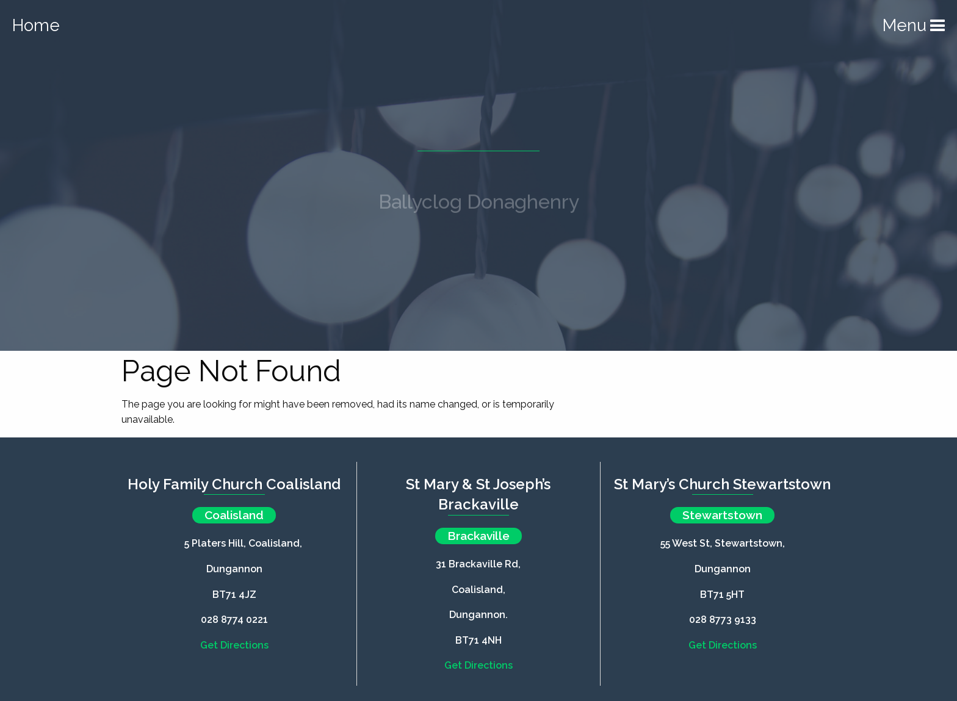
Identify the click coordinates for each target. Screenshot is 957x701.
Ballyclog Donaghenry (478, 206)
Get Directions (234, 645)
